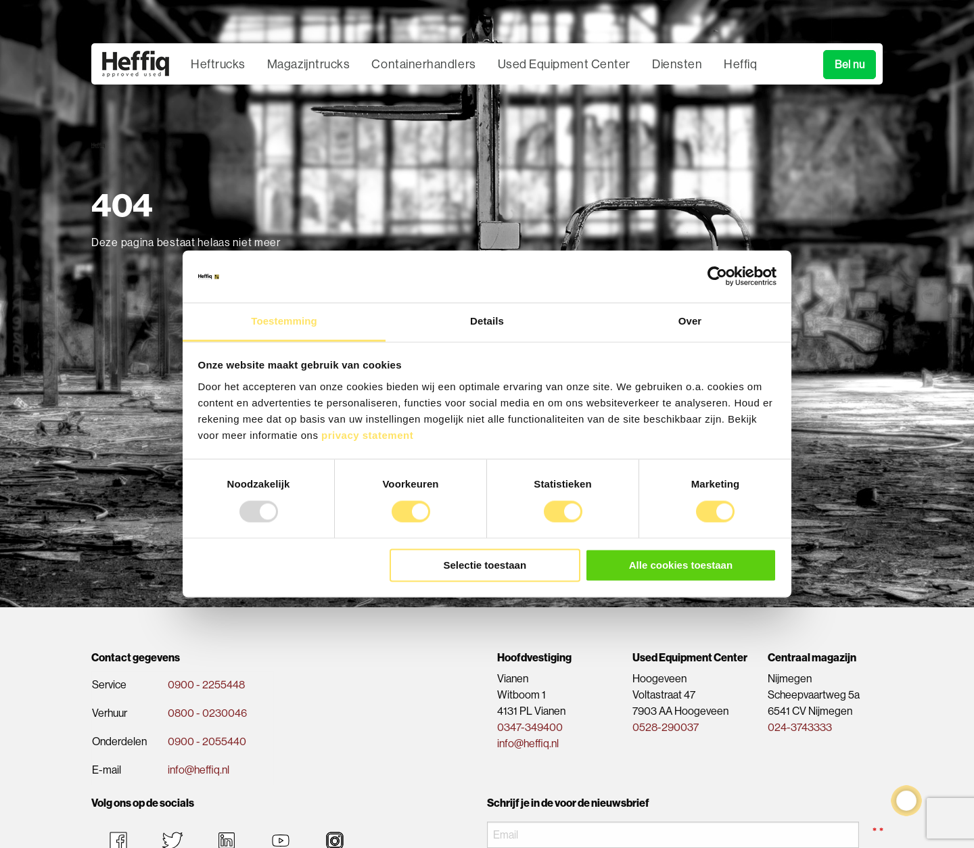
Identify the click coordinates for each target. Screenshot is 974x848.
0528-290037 (665, 727)
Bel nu (849, 64)
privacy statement (367, 435)
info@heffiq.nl (198, 769)
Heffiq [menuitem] (740, 64)
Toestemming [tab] (284, 321)
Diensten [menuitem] (677, 64)
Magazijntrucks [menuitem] (308, 64)
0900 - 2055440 (207, 741)
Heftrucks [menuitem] (218, 64)
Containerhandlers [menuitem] (423, 64)
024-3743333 (800, 727)
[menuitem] (135, 64)
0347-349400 (530, 727)
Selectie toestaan (485, 565)
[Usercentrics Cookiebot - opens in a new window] (717, 276)
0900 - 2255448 (206, 684)
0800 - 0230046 (207, 713)
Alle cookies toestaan (681, 565)
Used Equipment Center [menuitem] (564, 64)
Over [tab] (690, 321)
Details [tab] (487, 321)
